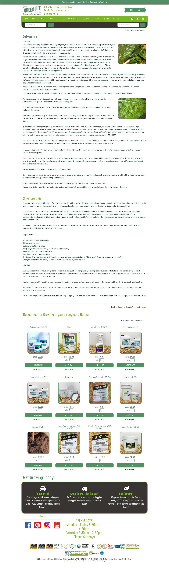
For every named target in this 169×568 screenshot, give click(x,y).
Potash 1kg (69, 377)
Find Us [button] (116, 19)
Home (27, 19)
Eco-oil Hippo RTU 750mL (100, 327)
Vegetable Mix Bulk (38, 427)
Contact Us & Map (74, 561)
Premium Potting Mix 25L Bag (100, 377)
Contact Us (135, 10)
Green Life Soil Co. (47, 559)
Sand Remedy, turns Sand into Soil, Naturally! (118, 559)
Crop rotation (28, 158)
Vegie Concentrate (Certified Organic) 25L (69, 427)
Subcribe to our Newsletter (98, 2)
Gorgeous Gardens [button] (71, 19)
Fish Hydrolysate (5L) (38, 377)
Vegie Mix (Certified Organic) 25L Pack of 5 (100, 427)
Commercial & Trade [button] (92, 19)
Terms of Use (66, 561)
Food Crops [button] (54, 19)
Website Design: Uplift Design (98, 561)
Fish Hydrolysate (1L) (130, 327)
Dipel (69, 327)
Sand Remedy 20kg (131, 377)
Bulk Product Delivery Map (85, 561)
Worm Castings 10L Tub (130, 427)
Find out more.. (38, 369)
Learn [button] (107, 19)
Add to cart (38, 365)
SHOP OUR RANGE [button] (39, 19)
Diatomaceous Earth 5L (38, 327)
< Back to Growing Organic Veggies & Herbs (128, 307)
